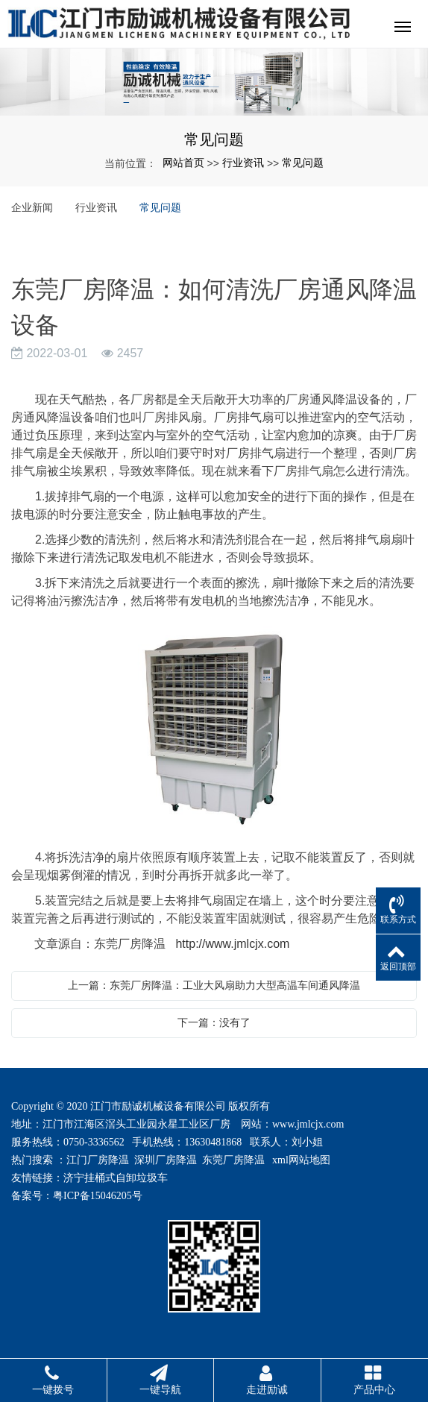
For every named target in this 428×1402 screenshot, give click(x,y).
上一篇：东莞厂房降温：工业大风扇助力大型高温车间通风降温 (214, 985)
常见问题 (303, 163)
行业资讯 (243, 163)
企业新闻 (32, 207)
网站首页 (183, 163)
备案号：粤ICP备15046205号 (76, 1195)
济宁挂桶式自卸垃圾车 (115, 1177)
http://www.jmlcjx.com (232, 943)
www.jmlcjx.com (308, 1124)
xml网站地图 (301, 1160)
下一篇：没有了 (214, 1022)
